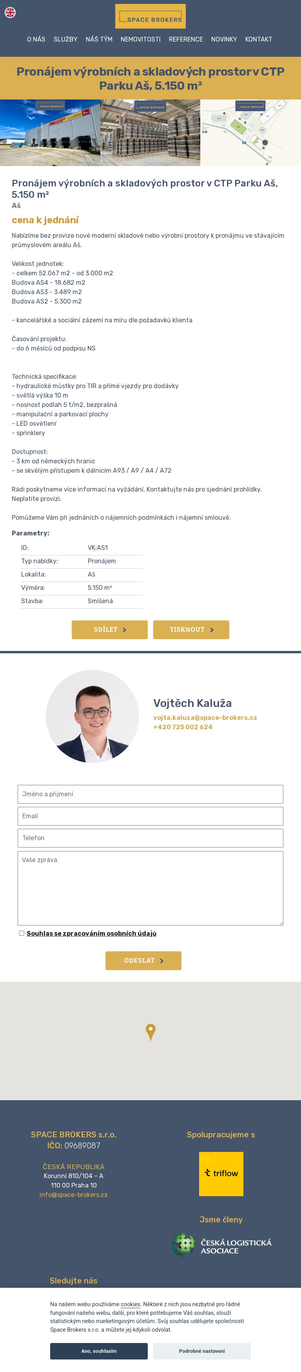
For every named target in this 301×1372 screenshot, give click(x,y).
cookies (130, 1304)
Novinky (224, 39)
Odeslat (143, 960)
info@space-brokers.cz (74, 1194)
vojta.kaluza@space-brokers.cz (205, 717)
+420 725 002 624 (183, 727)
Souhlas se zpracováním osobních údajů (91, 933)
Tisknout (191, 629)
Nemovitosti (141, 39)
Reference (186, 39)
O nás (36, 39)
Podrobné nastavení (202, 1351)
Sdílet (110, 629)
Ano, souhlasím (99, 1351)
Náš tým (99, 39)
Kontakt (258, 39)
